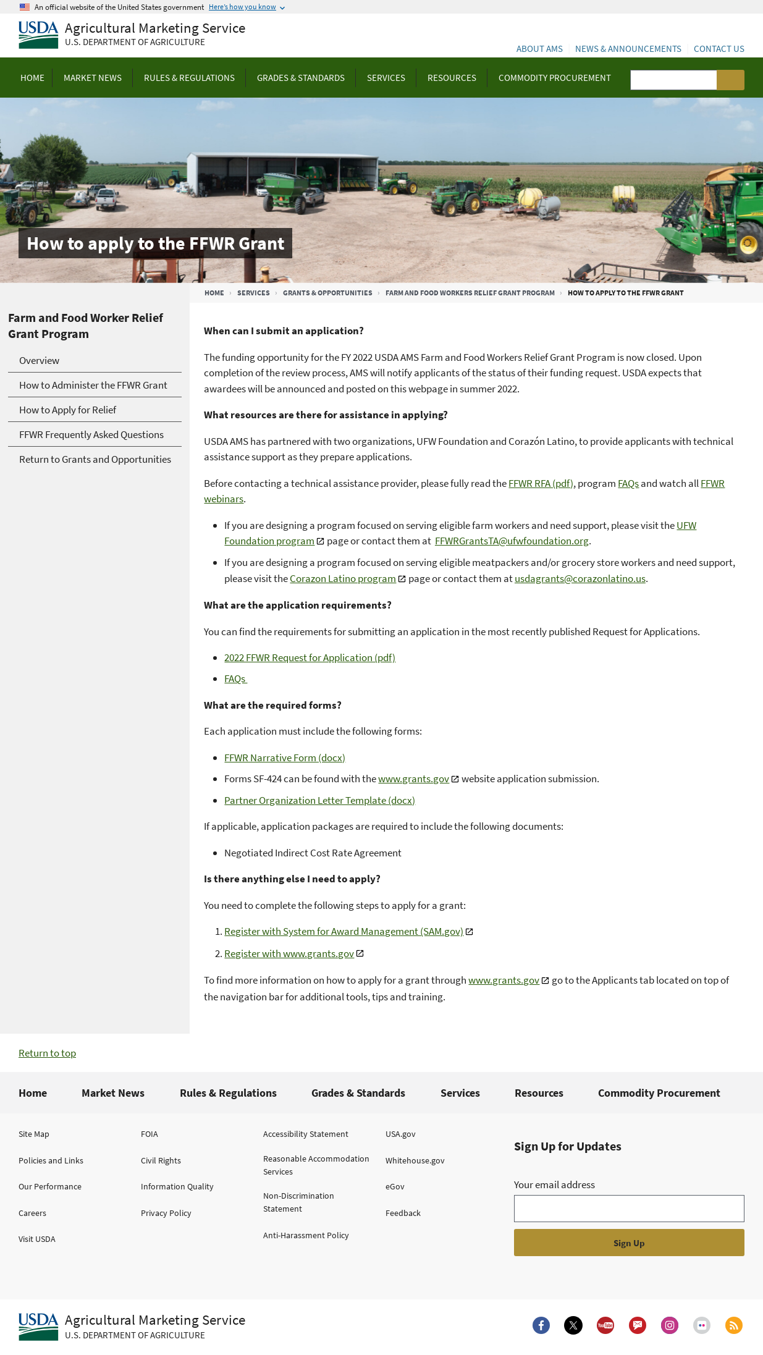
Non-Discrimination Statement (298, 1202)
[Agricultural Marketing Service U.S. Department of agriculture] (132, 35)
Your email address (554, 1184)
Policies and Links (51, 1160)
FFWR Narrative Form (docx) (284, 757)
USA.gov (401, 1133)
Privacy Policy (166, 1212)
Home (214, 292)
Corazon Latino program (343, 578)
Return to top (47, 1053)
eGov (395, 1186)
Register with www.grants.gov (289, 953)
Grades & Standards (358, 1093)
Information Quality (177, 1186)
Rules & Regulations (228, 1093)
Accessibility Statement (305, 1133)
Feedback (403, 1212)
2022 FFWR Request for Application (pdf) (309, 657)
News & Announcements (628, 48)
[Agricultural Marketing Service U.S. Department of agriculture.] (132, 1327)
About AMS (539, 48)
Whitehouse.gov (415, 1160)
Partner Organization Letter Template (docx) (319, 800)
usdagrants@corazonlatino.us (580, 578)
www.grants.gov (413, 778)
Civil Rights (161, 1160)
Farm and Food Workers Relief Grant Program (470, 292)
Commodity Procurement (659, 1093)
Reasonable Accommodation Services (316, 1165)
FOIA (149, 1133)
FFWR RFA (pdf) (540, 483)
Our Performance (50, 1186)
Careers (32, 1212)
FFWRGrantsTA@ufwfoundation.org (512, 540)
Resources (539, 1093)
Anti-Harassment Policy (306, 1235)
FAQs (628, 483)
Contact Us (719, 48)
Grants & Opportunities (328, 292)
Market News (113, 1093)
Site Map (34, 1133)
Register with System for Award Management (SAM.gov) (343, 931)
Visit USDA (37, 1238)
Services (253, 292)
